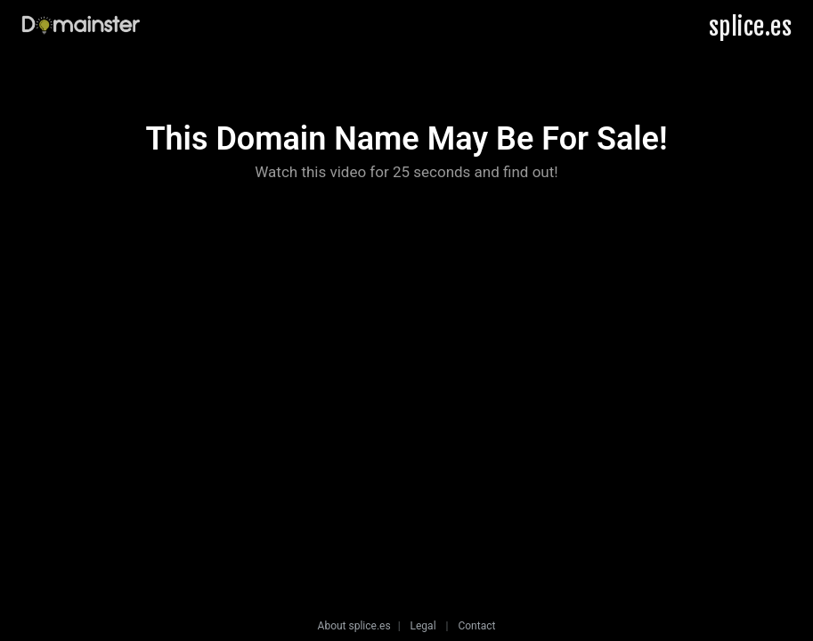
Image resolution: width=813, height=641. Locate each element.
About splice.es (354, 626)
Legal (423, 626)
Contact (476, 626)
